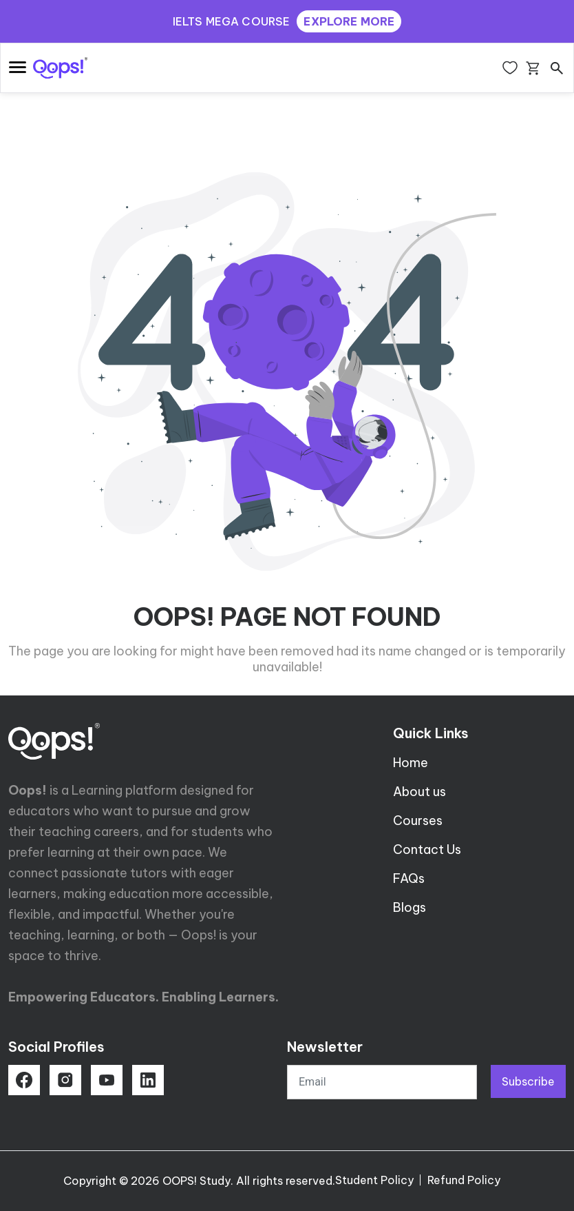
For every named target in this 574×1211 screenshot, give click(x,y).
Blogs (409, 907)
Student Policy (374, 1180)
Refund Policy (463, 1180)
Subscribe (528, 1081)
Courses (418, 820)
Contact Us (427, 849)
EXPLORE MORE (349, 21)
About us (419, 792)
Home (410, 763)
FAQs (409, 878)
